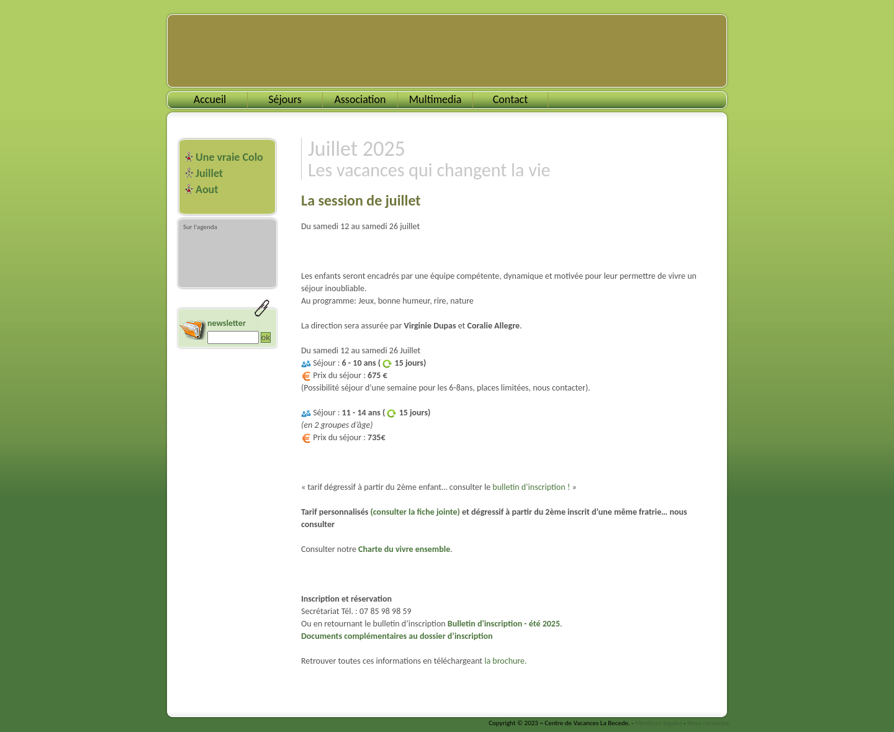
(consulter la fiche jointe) (414, 512)
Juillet (209, 173)
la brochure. (505, 661)
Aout (207, 189)
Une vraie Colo (229, 157)
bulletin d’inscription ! (531, 487)
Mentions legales (658, 723)
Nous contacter (708, 723)
